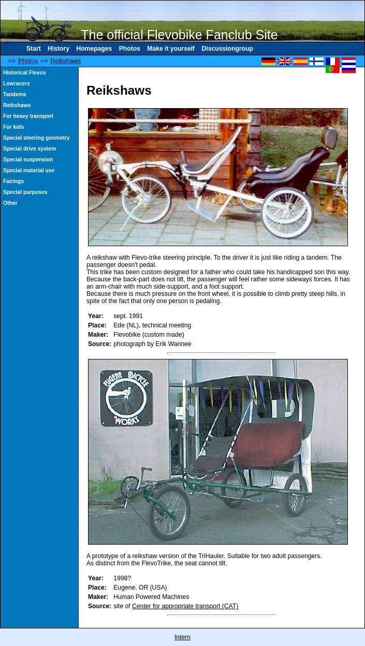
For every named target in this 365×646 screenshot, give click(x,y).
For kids (13, 127)
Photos (129, 48)
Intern (182, 637)
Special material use (28, 170)
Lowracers (16, 83)
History (58, 48)
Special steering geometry (36, 138)
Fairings (13, 181)
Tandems (14, 94)
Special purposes (25, 192)
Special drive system (29, 149)
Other (10, 203)
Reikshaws (65, 61)
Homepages (94, 48)
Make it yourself (171, 48)
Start (33, 48)
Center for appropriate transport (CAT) (185, 606)
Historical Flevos (24, 73)
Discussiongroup (227, 48)
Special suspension (28, 159)
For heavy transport (28, 116)
